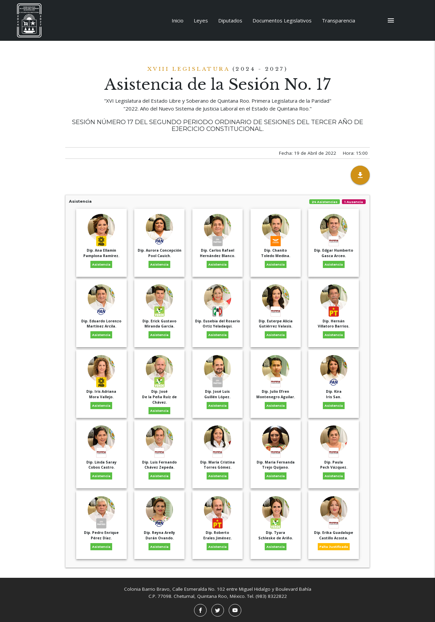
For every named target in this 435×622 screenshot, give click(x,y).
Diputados (230, 20)
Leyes (201, 20)
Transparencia (338, 20)
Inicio (178, 20)
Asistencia (217, 201)
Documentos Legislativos (282, 20)
